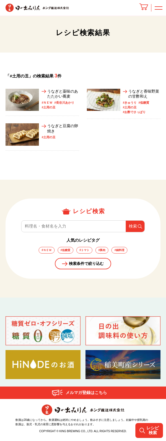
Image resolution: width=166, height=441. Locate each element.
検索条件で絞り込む (86, 265)
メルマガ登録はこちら (86, 395)
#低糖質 (64, 250)
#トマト (84, 250)
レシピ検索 (148, 430)
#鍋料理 (121, 250)
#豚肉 (103, 250)
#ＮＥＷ (44, 250)
